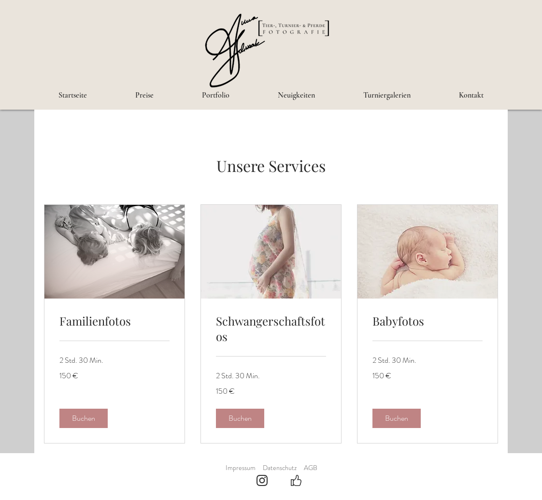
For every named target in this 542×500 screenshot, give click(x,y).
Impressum (241, 467)
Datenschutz (280, 467)
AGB (310, 467)
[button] (83, 418)
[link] (114, 321)
